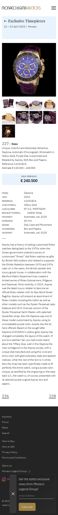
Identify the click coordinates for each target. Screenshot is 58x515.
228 (52, 395)
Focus (5, 422)
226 (5, 395)
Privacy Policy (9, 452)
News (5, 427)
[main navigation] (53, 8)
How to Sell (8, 446)
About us (7, 465)
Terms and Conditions (14, 457)
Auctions (7, 416)
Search (6, 433)
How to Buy (8, 441)
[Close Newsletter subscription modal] (13, 493)
